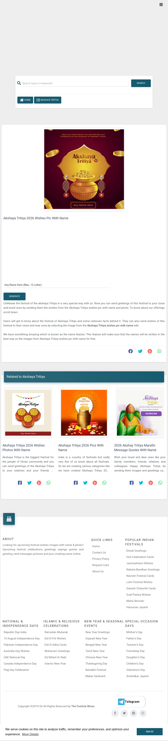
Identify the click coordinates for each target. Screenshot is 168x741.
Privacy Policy (100, 559)
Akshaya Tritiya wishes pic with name (110, 325)
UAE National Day (14, 657)
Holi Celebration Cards (140, 557)
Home (25, 100)
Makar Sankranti (95, 676)
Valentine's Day (135, 670)
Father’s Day (133, 638)
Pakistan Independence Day (21, 644)
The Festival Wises (83, 706)
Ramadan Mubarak (56, 632)
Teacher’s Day (134, 644)
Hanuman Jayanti (137, 607)
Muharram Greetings (57, 651)
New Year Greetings (97, 632)
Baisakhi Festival (95, 670)
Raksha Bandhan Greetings (143, 569)
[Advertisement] (84, 35)
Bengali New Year (96, 644)
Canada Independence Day (20, 663)
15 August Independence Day (22, 638)
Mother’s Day (134, 632)
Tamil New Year (95, 651)
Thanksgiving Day (96, 663)
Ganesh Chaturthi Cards (141, 588)
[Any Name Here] (57, 284)
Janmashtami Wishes (139, 563)
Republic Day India (15, 632)
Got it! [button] (149, 731)
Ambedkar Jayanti (137, 676)
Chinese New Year (96, 657)
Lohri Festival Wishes (139, 582)
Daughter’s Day (135, 657)
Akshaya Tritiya (48, 100)
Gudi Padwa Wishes (138, 594)
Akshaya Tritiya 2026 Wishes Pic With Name (35, 218)
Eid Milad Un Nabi (55, 657)
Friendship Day (135, 651)
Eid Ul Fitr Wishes (55, 638)
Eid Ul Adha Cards (56, 644)
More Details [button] (30, 734)
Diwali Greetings (136, 550)
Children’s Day (135, 663)
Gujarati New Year (96, 638)
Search (141, 83)
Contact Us (99, 552)
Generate (14, 296)
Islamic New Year (55, 663)
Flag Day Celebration (16, 670)
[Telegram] (128, 701)
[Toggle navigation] (161, 4)
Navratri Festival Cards (140, 576)
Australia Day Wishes (17, 651)
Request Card (100, 565)
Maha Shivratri (135, 601)
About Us (98, 571)
